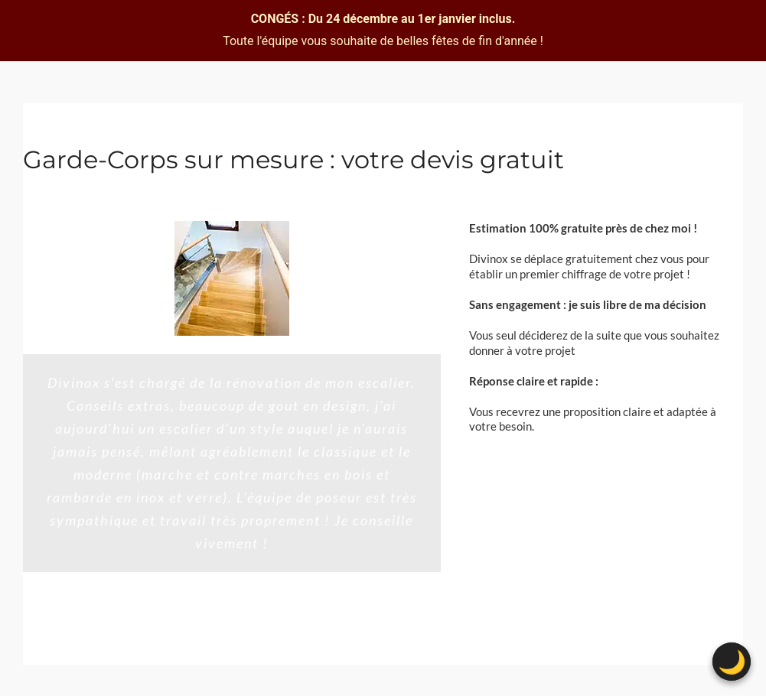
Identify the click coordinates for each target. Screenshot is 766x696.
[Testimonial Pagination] (223, 630)
